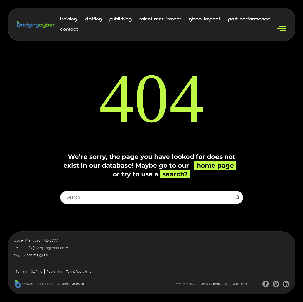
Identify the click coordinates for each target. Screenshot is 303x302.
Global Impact (204, 19)
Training (68, 19)
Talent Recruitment (160, 19)
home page (215, 165)
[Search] (151, 197)
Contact (69, 29)
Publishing (120, 19)
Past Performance (249, 19)
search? (175, 174)
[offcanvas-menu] (281, 29)
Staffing (93, 19)
